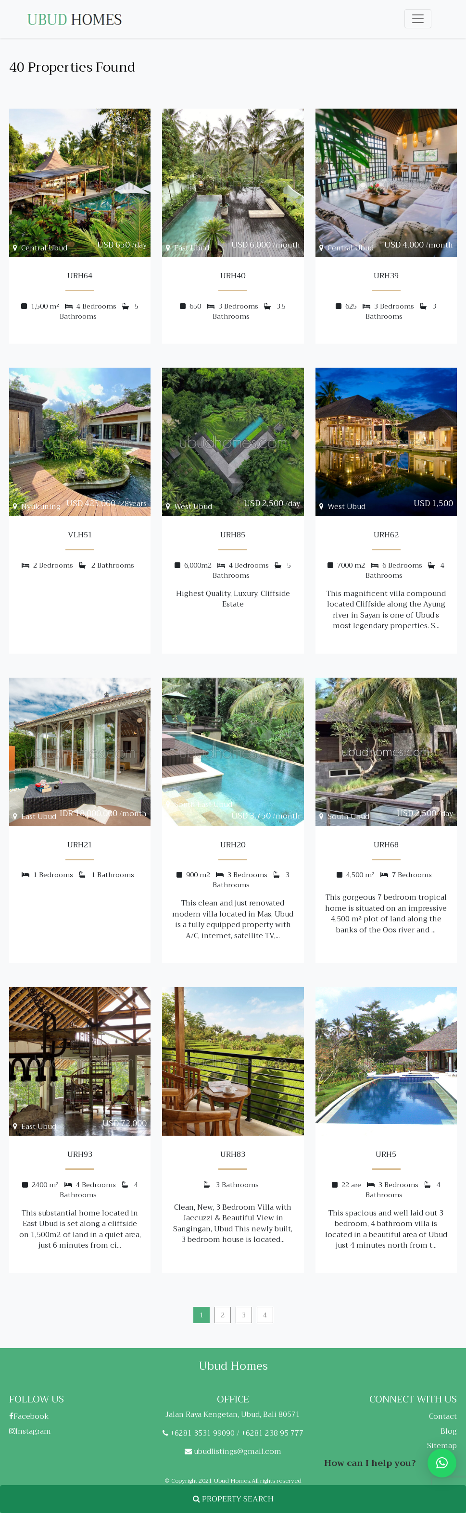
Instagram (30, 1431)
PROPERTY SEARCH (233, 1499)
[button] (442, 1463)
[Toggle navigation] (417, 18)
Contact (443, 1416)
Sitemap (442, 1445)
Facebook (29, 1416)
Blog (449, 1431)
